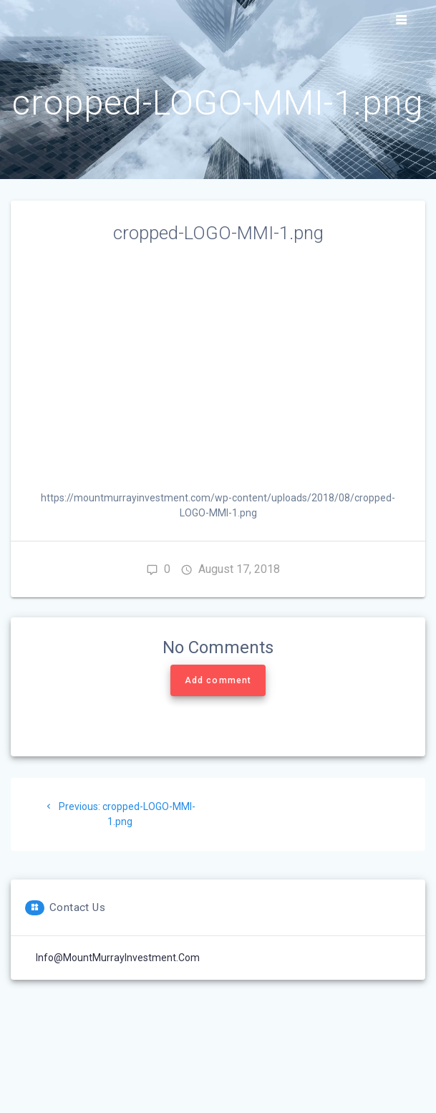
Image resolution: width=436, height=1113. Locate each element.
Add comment (218, 680)
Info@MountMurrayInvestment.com (118, 957)
